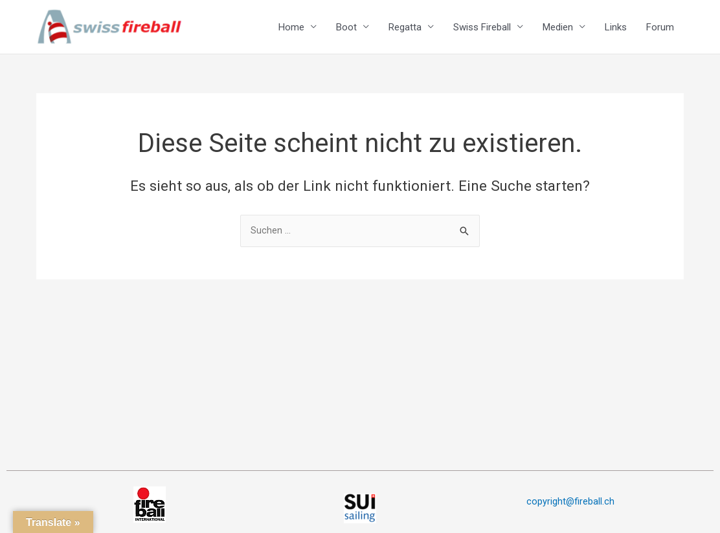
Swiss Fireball (482, 30)
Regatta (405, 30)
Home (291, 30)
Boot (346, 30)
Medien (558, 30)
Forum (660, 30)
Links (616, 30)
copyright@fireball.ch (570, 501)
